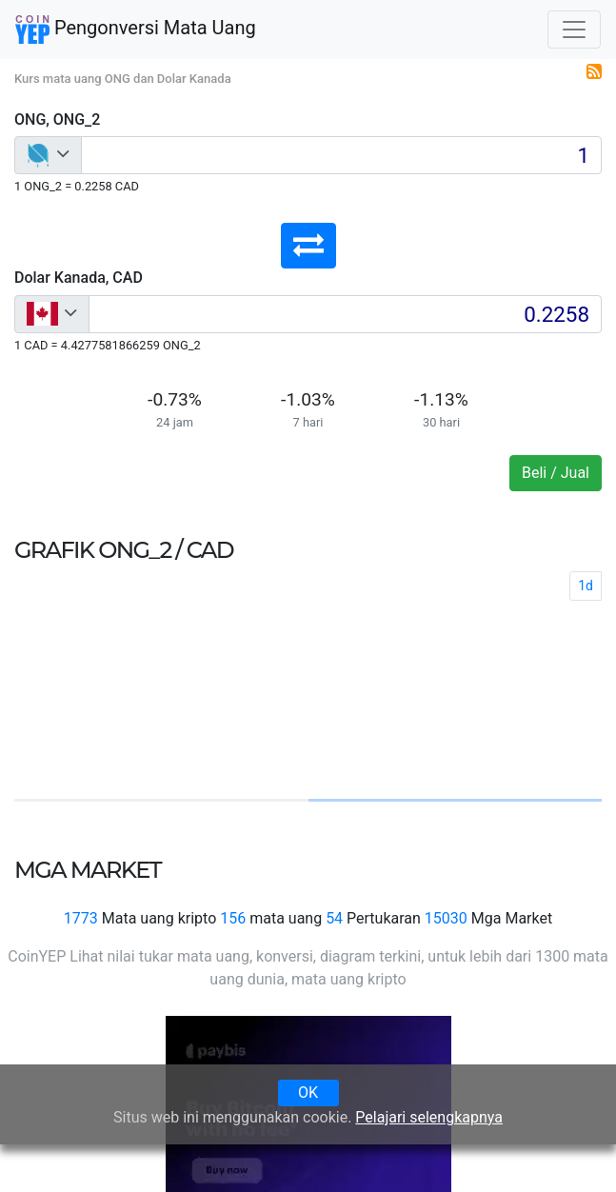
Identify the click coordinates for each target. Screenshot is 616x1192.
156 (233, 918)
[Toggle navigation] (574, 29)
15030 (446, 918)
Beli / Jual (555, 473)
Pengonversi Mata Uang (135, 29)
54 (334, 918)
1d (585, 585)
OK (308, 1092)
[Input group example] (341, 155)
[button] (308, 245)
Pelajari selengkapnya (429, 1117)
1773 (81, 918)
